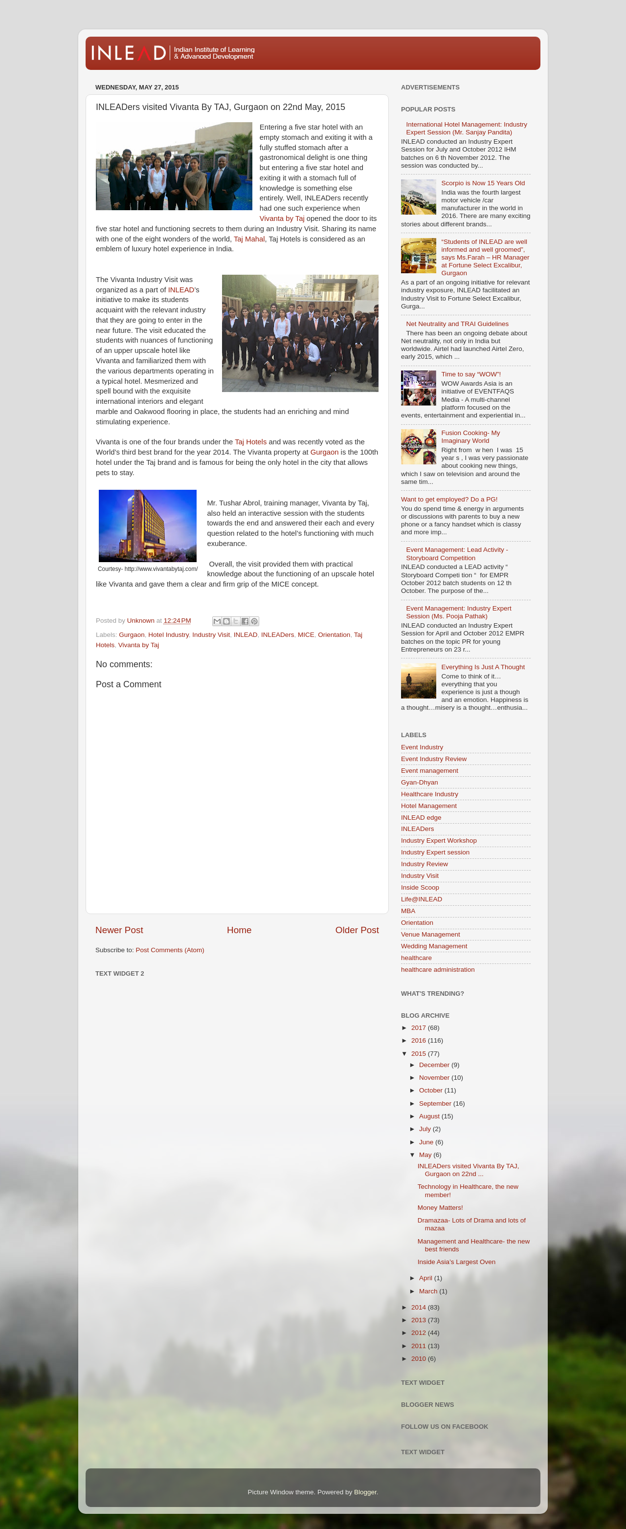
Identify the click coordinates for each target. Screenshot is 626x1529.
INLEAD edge (421, 817)
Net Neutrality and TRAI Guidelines (457, 324)
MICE (306, 634)
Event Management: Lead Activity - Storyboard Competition (457, 553)
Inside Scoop (420, 887)
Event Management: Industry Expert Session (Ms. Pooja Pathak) (458, 612)
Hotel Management (429, 805)
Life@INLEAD (421, 899)
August (430, 1116)
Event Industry (422, 747)
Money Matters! (440, 1207)
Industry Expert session (435, 852)
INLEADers (277, 634)
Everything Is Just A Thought (483, 667)
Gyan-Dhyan (419, 782)
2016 (419, 1040)
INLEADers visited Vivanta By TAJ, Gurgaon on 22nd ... (468, 1170)
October (432, 1090)
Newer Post (119, 930)
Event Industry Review (434, 759)
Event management (429, 770)
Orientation (334, 634)
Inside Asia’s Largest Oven (457, 1262)
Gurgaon (325, 452)
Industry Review (424, 864)
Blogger (365, 1492)
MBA (408, 911)
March (429, 1291)
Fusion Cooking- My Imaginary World (470, 436)
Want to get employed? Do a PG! (449, 499)
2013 (419, 1320)
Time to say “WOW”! (471, 374)
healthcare (416, 957)
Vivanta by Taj (282, 218)
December (435, 1065)
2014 (419, 1307)
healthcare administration (438, 969)
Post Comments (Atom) (170, 950)
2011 (419, 1346)
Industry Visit (211, 634)
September (436, 1103)
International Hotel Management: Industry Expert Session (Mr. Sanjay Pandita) (466, 128)
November (435, 1077)
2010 (419, 1358)
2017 (419, 1027)
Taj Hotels (251, 442)
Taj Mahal (249, 239)
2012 (419, 1332)
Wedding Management (434, 946)
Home (239, 930)
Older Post (357, 930)
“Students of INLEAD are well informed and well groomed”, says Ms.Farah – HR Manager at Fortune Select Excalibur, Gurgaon (485, 257)
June (427, 1142)
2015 (419, 1053)
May (426, 1154)
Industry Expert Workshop (439, 840)
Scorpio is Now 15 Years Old (483, 183)
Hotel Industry (168, 634)
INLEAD (181, 290)
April (426, 1278)
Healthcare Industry (429, 794)
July (426, 1129)
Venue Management (430, 934)
